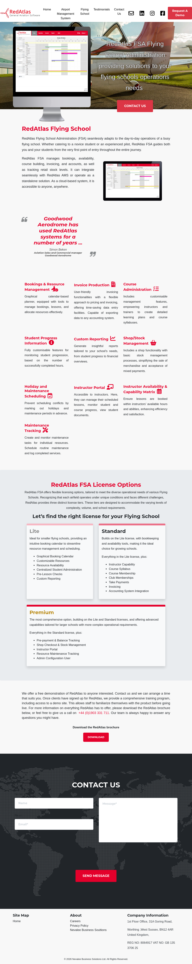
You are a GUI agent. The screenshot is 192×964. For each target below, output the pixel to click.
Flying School (84, 11)
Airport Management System (65, 14)
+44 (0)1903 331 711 (94, 713)
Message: (105, 794)
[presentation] (153, 854)
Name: (19, 794)
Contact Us (119, 11)
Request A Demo (180, 13)
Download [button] (96, 737)
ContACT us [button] (135, 106)
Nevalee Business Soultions (88, 929)
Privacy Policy (79, 925)
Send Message (96, 876)
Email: (19, 815)
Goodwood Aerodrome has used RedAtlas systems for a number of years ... (58, 231)
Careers (75, 921)
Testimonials (102, 9)
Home (47, 9)
